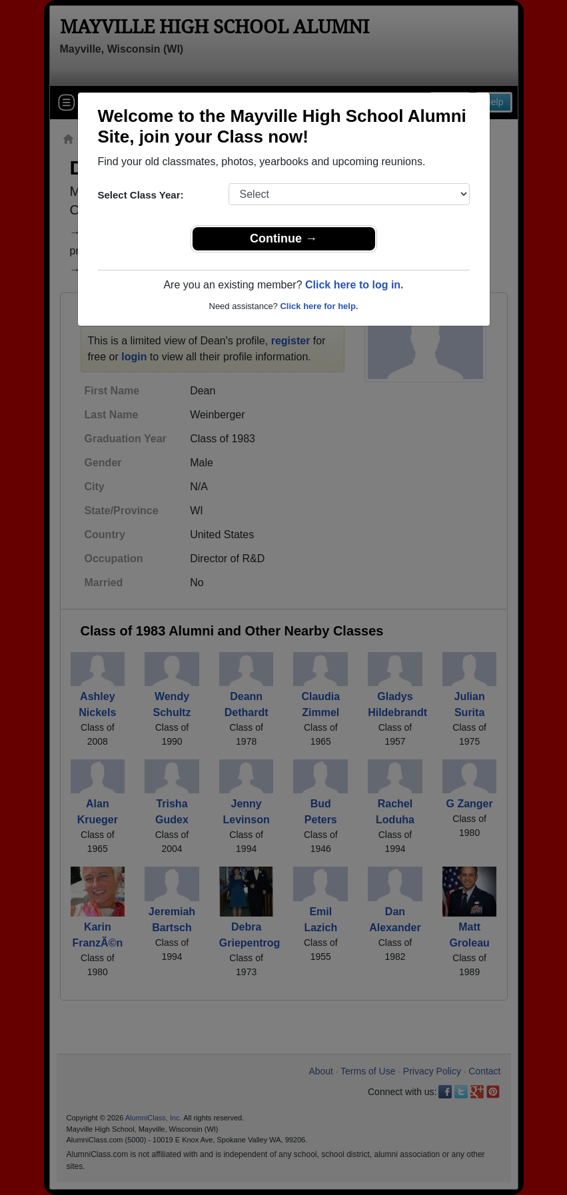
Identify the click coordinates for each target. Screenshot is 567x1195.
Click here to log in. (354, 284)
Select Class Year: (141, 194)
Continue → (283, 238)
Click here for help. (319, 306)
